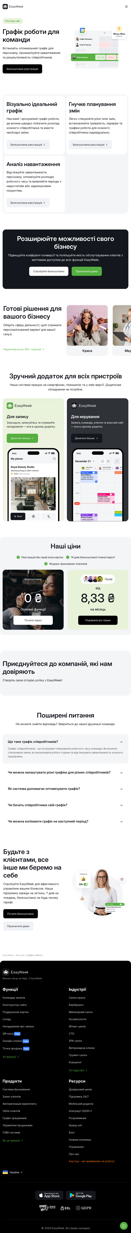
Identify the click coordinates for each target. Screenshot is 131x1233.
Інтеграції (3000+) (80, 1111)
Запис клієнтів (12, 1096)
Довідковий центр (80, 1089)
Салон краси (77, 997)
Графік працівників (15, 1118)
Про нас (74, 1154)
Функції (20, 955)
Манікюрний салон (81, 1012)
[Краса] (87, 330)
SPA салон (75, 1040)
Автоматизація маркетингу (20, 1103)
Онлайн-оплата (16, 1041)
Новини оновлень (80, 1139)
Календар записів (14, 997)
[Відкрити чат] (124, 1226)
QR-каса (11, 1034)
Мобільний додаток (81, 1103)
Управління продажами (17, 1125)
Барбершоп (76, 1004)
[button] (28, 144)
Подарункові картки (16, 1012)
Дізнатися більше (22, 438)
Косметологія (77, 1019)
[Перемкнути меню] (126, 6)
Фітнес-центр (77, 1026)
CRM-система (11, 1132)
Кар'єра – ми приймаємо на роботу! (91, 1161)
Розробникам (77, 1118)
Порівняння (76, 1146)
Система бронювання (16, 1089)
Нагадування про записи (18, 1026)
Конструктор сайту (15, 1004)
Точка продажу (16, 1049)
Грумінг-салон (78, 1055)
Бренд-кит (75, 1125)
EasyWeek (8, 955)
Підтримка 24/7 (79, 1096)
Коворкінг (75, 1062)
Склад (7, 1019)
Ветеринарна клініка (82, 1048)
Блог (72, 1132)
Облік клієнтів (11, 1111)
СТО (71, 1033)
